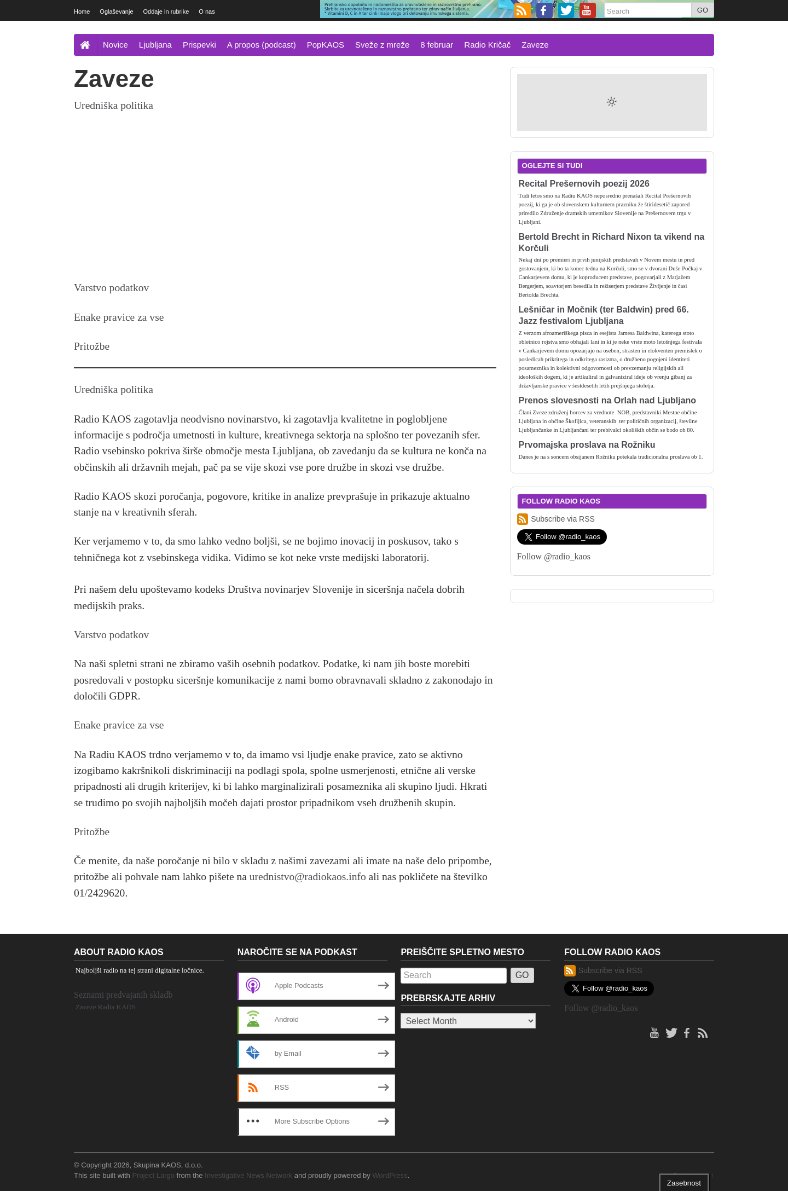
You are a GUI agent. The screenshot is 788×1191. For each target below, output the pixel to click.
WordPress (389, 1175)
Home (82, 11)
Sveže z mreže (382, 44)
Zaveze (535, 44)
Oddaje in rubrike (166, 11)
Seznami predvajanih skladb (123, 994)
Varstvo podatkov (111, 287)
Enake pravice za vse (119, 317)
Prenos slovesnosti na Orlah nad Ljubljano (608, 400)
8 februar (436, 44)
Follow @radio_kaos (553, 556)
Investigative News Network (248, 1175)
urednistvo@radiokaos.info (308, 876)
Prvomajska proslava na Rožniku (587, 444)
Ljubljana (155, 44)
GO (702, 10)
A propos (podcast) (261, 44)
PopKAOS (325, 44)
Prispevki (199, 44)
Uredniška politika (113, 105)
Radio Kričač (487, 44)
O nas (207, 11)
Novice (115, 44)
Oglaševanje (116, 11)
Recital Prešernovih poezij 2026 (584, 183)
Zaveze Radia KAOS (106, 1007)
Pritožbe (91, 346)
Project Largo (153, 1175)
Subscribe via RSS (556, 519)
